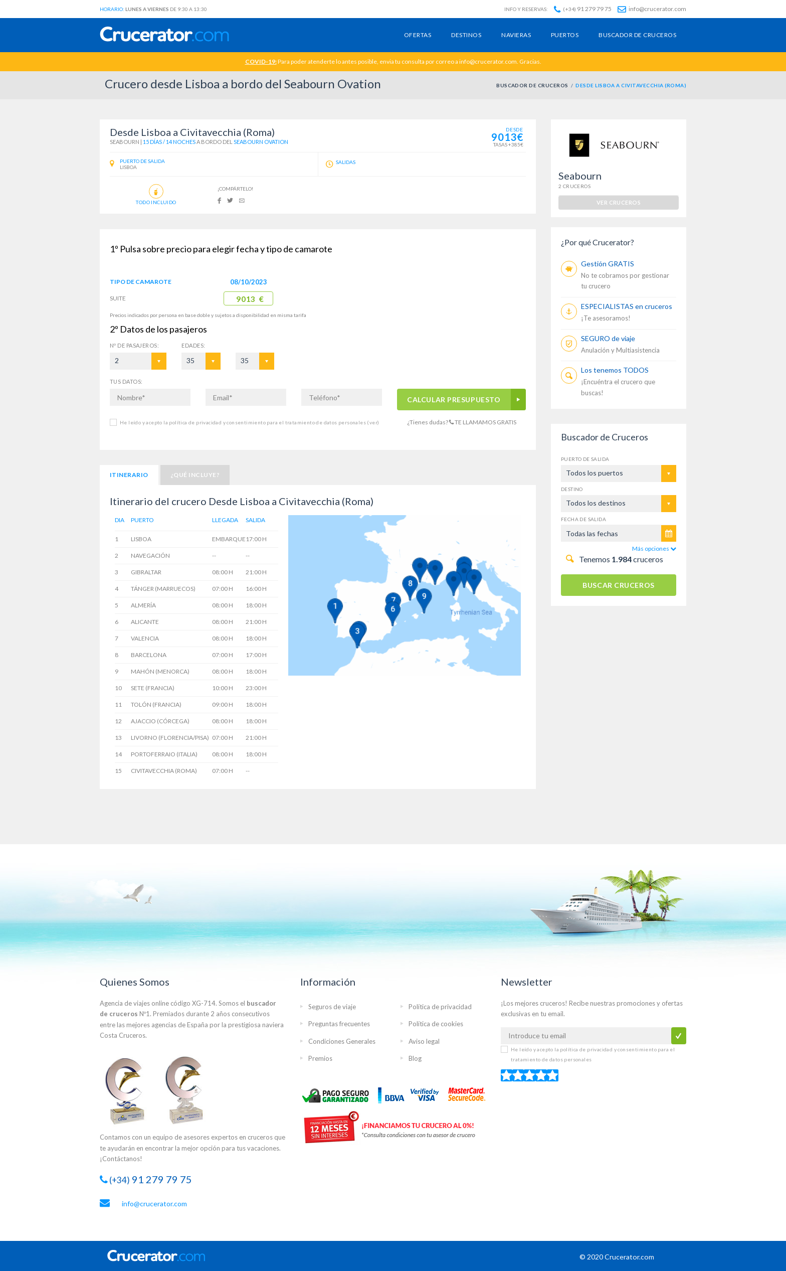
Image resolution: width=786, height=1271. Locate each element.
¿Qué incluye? (195, 475)
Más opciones (654, 548)
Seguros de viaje (332, 1007)
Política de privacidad (440, 1007)
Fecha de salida (583, 519)
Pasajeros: (134, 345)
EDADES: (193, 345)
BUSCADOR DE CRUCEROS (532, 85)
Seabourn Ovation (261, 141)
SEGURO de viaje (608, 338)
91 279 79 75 (583, 9)
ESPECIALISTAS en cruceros (626, 306)
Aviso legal (424, 1041)
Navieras (516, 35)
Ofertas (417, 35)
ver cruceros (619, 202)
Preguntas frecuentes (339, 1024)
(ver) (372, 422)
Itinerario (129, 475)
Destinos (466, 35)
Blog (415, 1058)
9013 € (250, 298)
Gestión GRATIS (607, 263)
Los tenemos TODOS (615, 370)
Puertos (564, 35)
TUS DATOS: (126, 381)
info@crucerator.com (652, 9)
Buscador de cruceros (637, 35)
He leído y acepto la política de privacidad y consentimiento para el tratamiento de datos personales (249, 422)
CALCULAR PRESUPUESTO (454, 399)
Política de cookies (436, 1024)
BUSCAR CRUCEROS (618, 585)
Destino (572, 489)
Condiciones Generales (341, 1041)
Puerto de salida (585, 459)
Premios (320, 1058)
